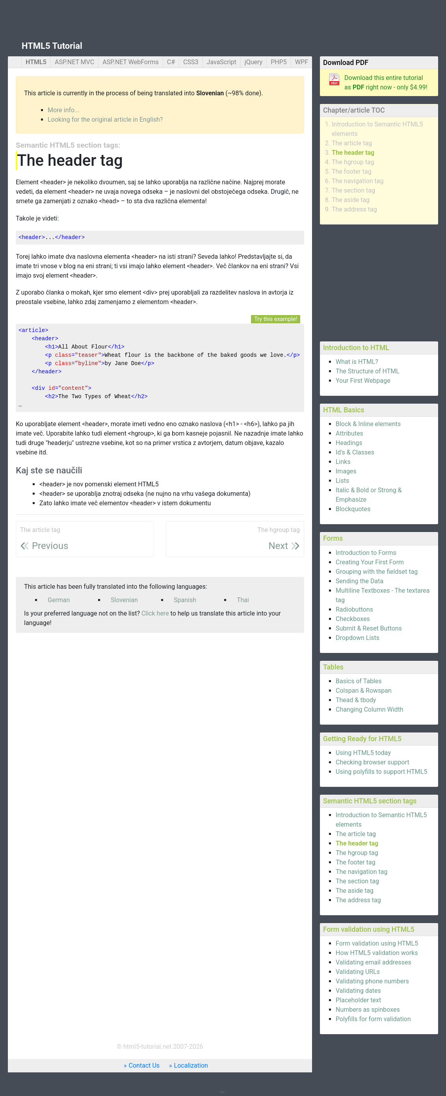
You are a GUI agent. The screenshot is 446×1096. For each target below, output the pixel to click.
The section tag (353, 190)
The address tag (354, 209)
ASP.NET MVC (74, 62)
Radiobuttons (354, 609)
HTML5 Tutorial (52, 46)
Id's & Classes (355, 452)
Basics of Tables (359, 681)
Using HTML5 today (363, 753)
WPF (301, 62)
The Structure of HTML (368, 371)
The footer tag (352, 171)
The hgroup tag (353, 162)
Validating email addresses (373, 962)
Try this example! (275, 319)
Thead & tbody (356, 700)
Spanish (185, 600)
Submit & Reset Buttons (369, 628)
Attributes (349, 433)
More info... (64, 110)
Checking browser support (372, 762)
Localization (191, 1065)
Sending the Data (359, 581)
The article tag (352, 143)
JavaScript (221, 62)
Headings (349, 443)
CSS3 (190, 62)
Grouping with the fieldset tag (377, 571)
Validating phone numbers (372, 981)
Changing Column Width (369, 709)
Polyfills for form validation (373, 1019)
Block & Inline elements (368, 424)
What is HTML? (357, 361)
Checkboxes (353, 619)
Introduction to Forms (366, 552)
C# (171, 62)
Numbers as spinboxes (368, 1009)
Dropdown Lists (357, 638)
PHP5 (279, 62)
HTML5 (36, 62)
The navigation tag (358, 181)
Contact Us (144, 1065)
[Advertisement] (379, 281)
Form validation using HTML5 (377, 943)
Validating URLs (358, 971)
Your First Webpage (363, 380)
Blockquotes (353, 509)
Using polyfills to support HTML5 (381, 771)
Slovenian (124, 600)
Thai (243, 600)
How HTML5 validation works (377, 953)
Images (346, 471)
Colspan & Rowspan (364, 690)
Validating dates (358, 990)
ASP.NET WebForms (130, 62)
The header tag (353, 152)
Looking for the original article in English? (105, 119)
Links (343, 461)
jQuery (253, 62)
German (59, 600)
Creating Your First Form (370, 562)
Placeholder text (358, 1000)
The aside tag (351, 200)
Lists (342, 480)
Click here (155, 613)
